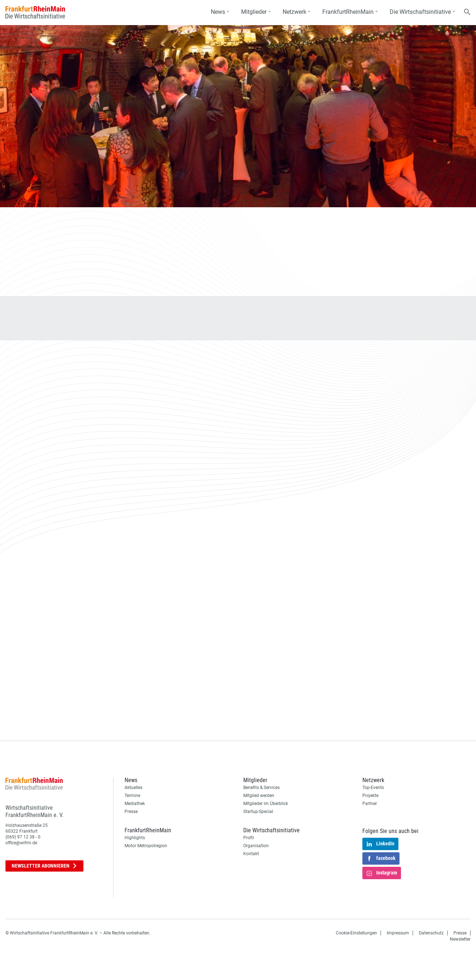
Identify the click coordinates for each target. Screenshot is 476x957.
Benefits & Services (261, 787)
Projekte (370, 795)
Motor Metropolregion (146, 845)
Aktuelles (133, 787)
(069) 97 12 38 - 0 (22, 837)
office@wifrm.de (21, 842)
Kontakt (251, 853)
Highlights (135, 837)
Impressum (398, 933)
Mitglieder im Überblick (265, 803)
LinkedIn (380, 844)
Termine (132, 795)
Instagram (382, 873)
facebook (381, 858)
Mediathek (135, 803)
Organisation (256, 845)
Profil (248, 837)
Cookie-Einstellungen (356, 933)
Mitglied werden (258, 795)
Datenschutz (431, 933)
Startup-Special (258, 811)
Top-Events (373, 787)
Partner (369, 803)
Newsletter (44, 866)
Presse (131, 811)
